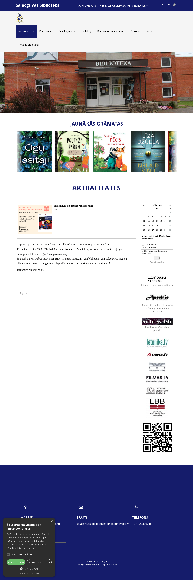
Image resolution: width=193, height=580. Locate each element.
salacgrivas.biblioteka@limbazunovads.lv (103, 524)
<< (144, 205)
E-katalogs (86, 31)
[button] (29, 569)
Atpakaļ (23, 293)
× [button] (52, 521)
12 (149, 221)
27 (153, 230)
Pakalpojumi (67, 31)
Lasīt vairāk (28, 548)
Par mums (46, 31)
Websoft (95, 564)
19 (149, 225)
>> (170, 205)
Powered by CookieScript (29, 573)
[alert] (29, 547)
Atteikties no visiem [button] (39, 562)
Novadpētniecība (141, 31)
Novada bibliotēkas (30, 44)
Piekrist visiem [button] (16, 562)
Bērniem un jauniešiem (111, 31)
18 (144, 225)
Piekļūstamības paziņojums (96, 561)
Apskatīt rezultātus (157, 262)
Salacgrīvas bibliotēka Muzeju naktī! (74, 205)
